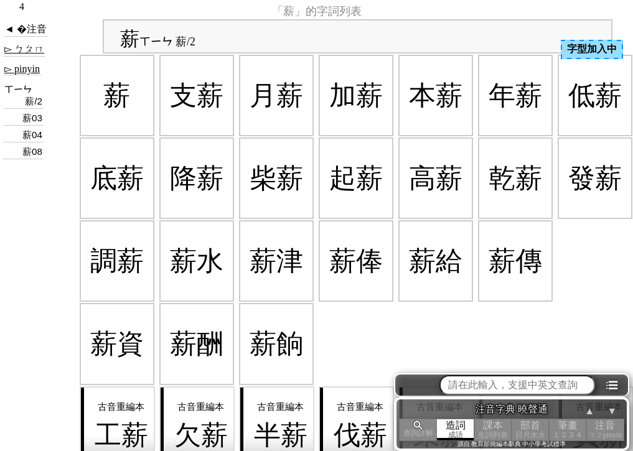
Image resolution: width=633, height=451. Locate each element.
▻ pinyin (22, 68)
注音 (605, 429)
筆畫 (567, 429)
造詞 (455, 429)
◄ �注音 (25, 29)
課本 (493, 429)
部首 (530, 429)
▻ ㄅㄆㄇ (24, 49)
